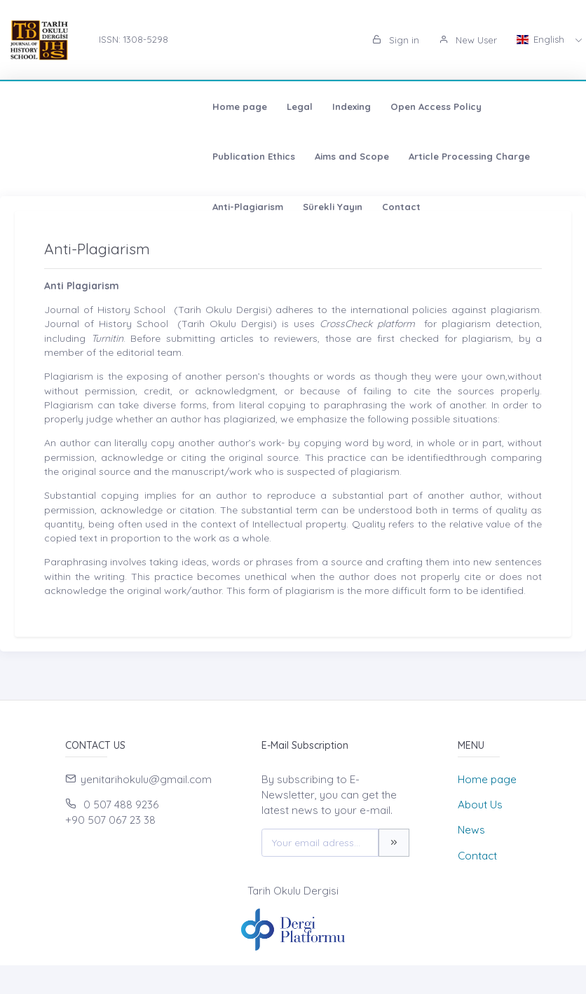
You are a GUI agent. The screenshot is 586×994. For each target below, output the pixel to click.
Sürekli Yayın (288, 156)
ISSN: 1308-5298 (133, 39)
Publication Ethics (356, 106)
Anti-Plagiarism (203, 156)
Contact (356, 156)
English (542, 39)
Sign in (395, 40)
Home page (54, 106)
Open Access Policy (250, 106)
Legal (114, 106)
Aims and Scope (455, 106)
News (471, 829)
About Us (480, 804)
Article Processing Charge (87, 156)
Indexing (165, 106)
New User (468, 40)
